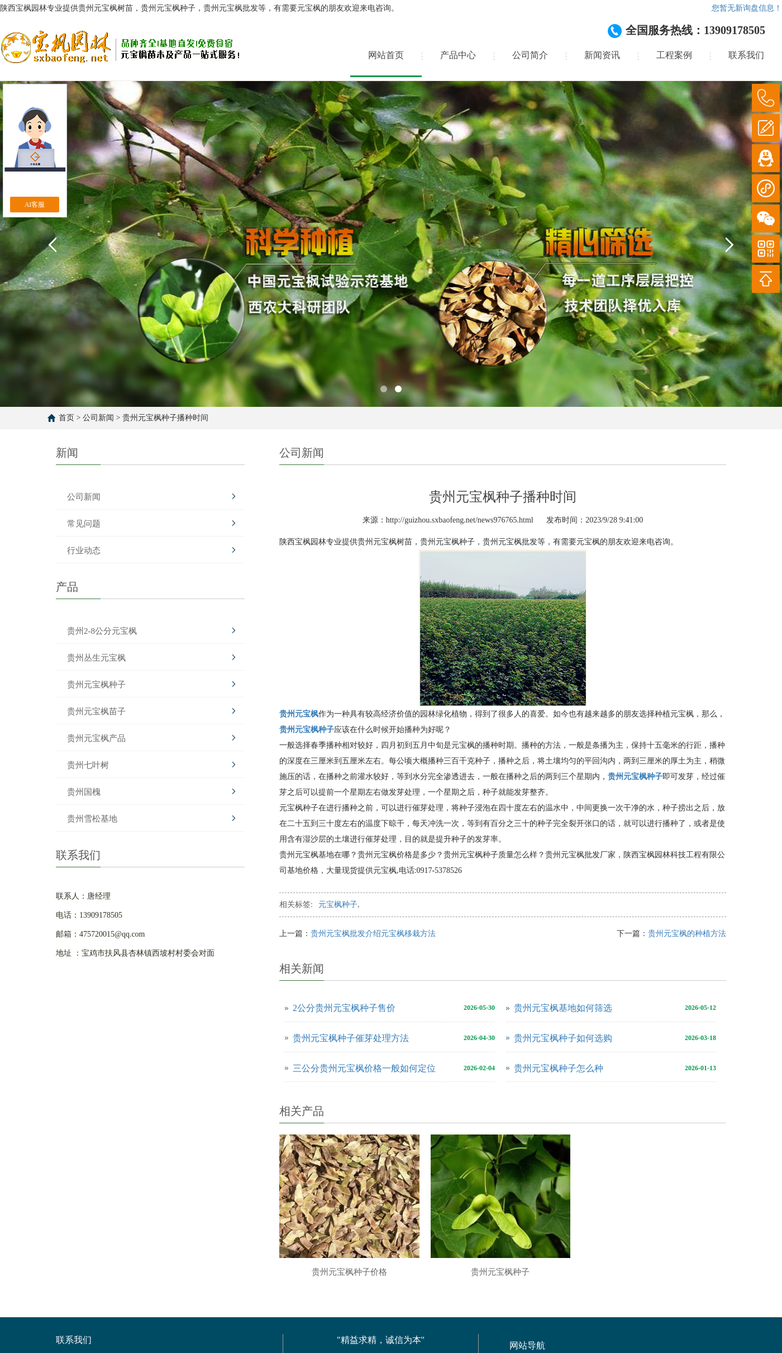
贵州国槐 (84, 791)
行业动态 (84, 550)
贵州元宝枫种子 (96, 684)
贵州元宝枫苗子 (96, 711)
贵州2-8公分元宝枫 (102, 630)
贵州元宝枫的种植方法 (687, 933)
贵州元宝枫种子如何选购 (563, 1038)
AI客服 (35, 204)
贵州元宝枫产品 (96, 738)
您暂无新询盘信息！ (747, 8)
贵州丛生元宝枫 (96, 657)
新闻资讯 (602, 55)
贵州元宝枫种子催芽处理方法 (351, 1038)
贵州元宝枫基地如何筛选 (563, 1008)
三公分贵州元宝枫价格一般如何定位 (364, 1068)
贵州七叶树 (88, 765)
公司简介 (530, 55)
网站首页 (386, 55)
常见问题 (84, 523)
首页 (66, 418)
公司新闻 (98, 418)
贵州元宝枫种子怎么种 (558, 1068)
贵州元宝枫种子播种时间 (165, 418)
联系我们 (746, 55)
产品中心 (458, 55)
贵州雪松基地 (92, 818)
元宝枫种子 (337, 904)
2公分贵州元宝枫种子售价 (344, 1008)
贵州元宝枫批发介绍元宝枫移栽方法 (373, 933)
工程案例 (674, 55)
